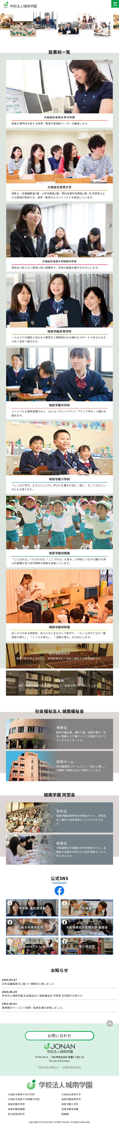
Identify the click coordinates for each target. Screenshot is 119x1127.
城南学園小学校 (70, 1104)
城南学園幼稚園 (16, 1109)
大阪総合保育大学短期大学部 (23, 1099)
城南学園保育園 (70, 1109)
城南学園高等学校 (71, 1099)
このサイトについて (72, 1066)
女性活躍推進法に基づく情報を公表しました (28, 984)
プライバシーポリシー (49, 1066)
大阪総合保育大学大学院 (21, 1094)
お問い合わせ (59, 1035)
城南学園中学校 (16, 1104)
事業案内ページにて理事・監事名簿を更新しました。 (33, 1007)
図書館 (65, 1114)
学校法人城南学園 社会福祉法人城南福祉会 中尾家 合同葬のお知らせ (42, 995)
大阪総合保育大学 (71, 1094)
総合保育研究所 (16, 1114)
